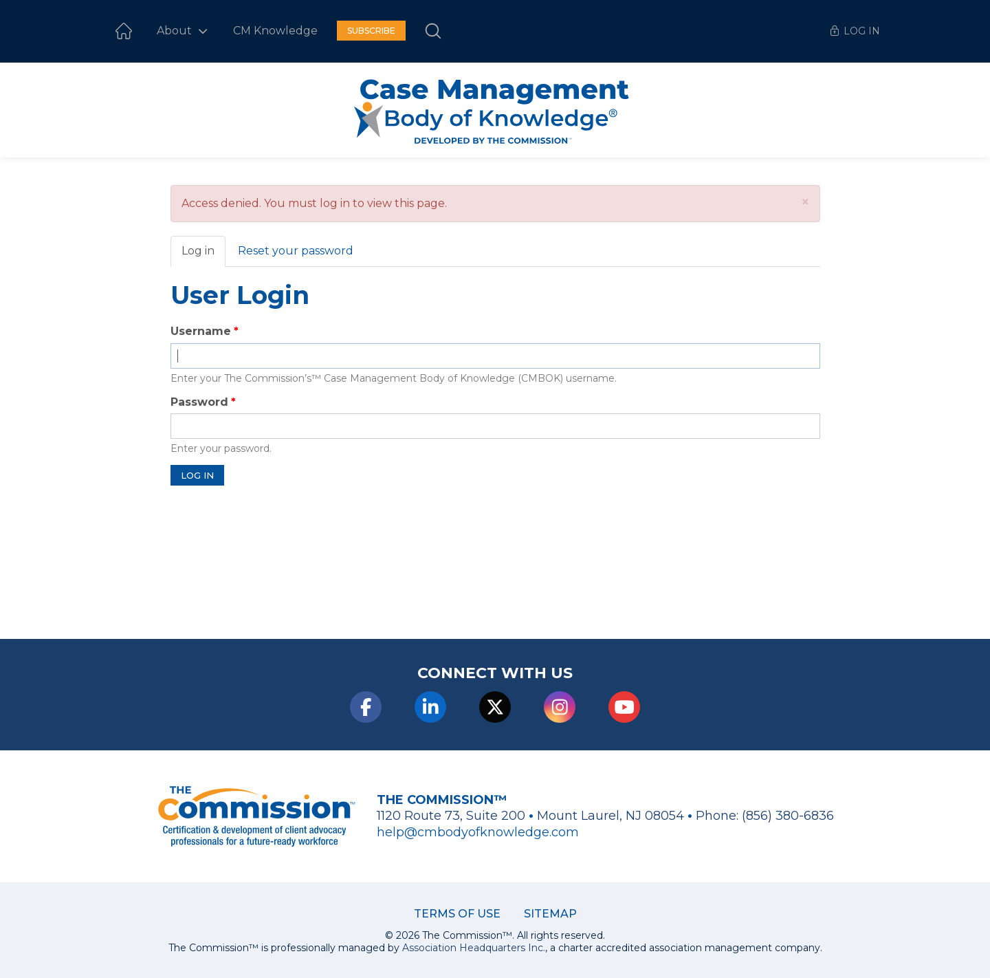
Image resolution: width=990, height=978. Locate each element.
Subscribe (371, 30)
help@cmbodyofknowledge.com (478, 832)
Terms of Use (457, 913)
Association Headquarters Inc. (473, 948)
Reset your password (295, 250)
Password (199, 402)
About (176, 30)
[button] (805, 202)
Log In (862, 31)
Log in (204, 255)
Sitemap (550, 913)
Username (200, 331)
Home (124, 31)
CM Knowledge (275, 30)
